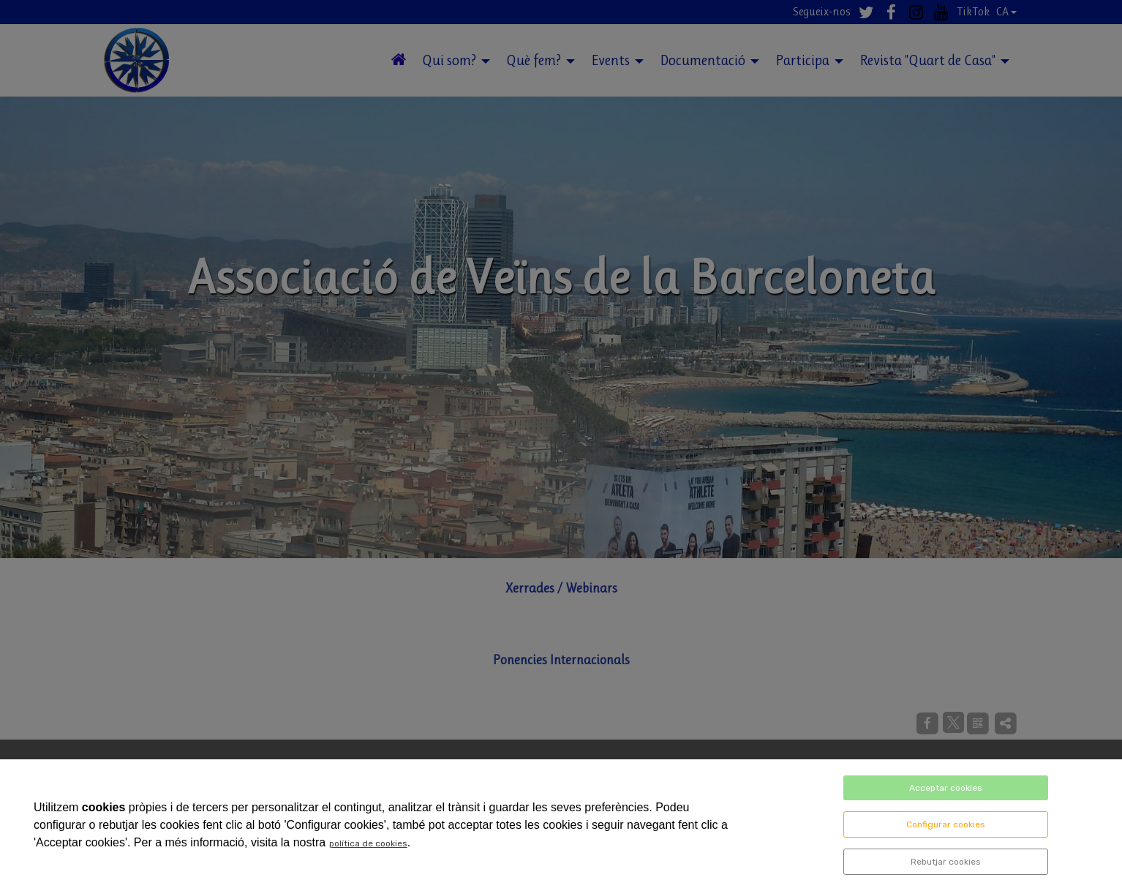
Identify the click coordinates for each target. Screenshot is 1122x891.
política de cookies (368, 843)
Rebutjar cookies (946, 862)
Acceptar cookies (945, 788)
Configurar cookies (945, 824)
